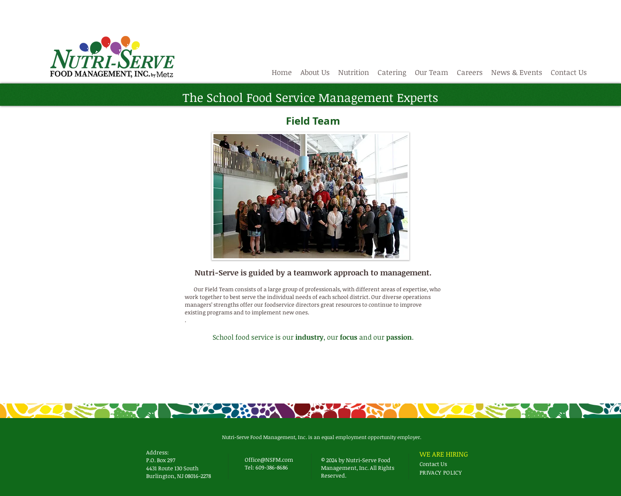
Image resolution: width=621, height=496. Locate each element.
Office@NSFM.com (269, 459)
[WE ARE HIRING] (446, 454)
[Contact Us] (435, 464)
